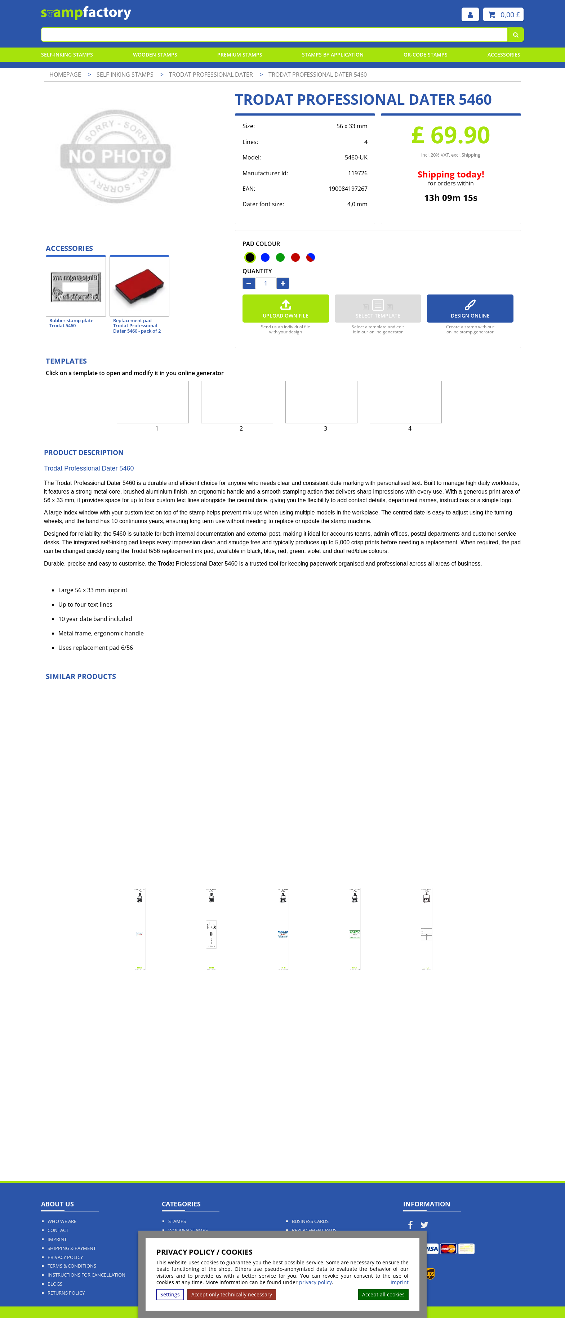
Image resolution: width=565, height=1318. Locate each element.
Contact (58, 1230)
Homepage (65, 74)
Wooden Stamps (155, 54)
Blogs (55, 1284)
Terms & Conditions (72, 1266)
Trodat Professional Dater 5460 (317, 74)
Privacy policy (65, 1257)
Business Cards (310, 1221)
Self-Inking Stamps (67, 54)
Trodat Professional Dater (211, 74)
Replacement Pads (314, 1230)
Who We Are (62, 1221)
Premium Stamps (239, 54)
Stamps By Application (333, 54)
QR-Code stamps (426, 54)
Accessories (504, 54)
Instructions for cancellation (86, 1275)
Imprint (400, 1282)
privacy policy (315, 1282)
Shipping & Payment (72, 1248)
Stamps (177, 1221)
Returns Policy (66, 1293)
